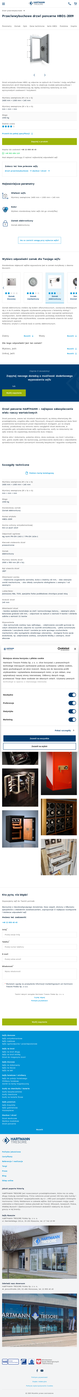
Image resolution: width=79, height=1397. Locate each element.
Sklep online (7, 1180)
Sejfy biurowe (8, 1062)
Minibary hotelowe (10, 1081)
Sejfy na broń (8, 1048)
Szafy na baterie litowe (12, 1097)
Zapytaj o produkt (39, 141)
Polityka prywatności (39, 1001)
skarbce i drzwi (41, 171)
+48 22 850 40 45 (28, 149)
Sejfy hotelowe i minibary (14, 1075)
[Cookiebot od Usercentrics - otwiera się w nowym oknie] (57, 649)
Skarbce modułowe (10, 1121)
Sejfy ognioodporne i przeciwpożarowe (19, 1044)
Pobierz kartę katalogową (39, 473)
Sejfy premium (8, 1102)
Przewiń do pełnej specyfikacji (17, 133)
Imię (4, 929)
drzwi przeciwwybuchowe (18, 171)
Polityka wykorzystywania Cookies (39, 1386)
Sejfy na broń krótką (11, 1054)
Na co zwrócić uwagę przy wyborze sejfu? (39, 240)
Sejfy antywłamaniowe (12, 1038)
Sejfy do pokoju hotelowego (14, 1078)
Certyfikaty (7, 1156)
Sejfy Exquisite (8, 1105)
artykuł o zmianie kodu (22, 323)
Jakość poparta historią (13, 1188)
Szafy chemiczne (9, 1094)
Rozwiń (29, 336)
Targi (4, 1166)
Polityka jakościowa (11, 1152)
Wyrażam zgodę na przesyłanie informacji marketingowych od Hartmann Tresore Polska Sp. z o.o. (39, 985)
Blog (4, 1176)
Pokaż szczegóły (63, 730)
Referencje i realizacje (12, 1161)
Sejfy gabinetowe (10, 1107)
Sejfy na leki (7, 1070)
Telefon (6, 941)
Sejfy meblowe (8, 1041)
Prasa (4, 1171)
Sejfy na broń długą (11, 1052)
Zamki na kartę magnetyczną (15, 1084)
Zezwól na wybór (39, 746)
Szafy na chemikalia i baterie (16, 1088)
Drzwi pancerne (9, 1123)
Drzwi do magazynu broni (14, 1057)
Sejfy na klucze (8, 1068)
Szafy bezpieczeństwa (12, 1092)
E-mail (5, 954)
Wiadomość (7, 966)
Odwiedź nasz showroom (13, 1283)
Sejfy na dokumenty (11, 1065)
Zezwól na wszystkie (39, 738)
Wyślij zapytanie (14, 393)
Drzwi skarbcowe (9, 1118)
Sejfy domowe (8, 1035)
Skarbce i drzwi (9, 1115)
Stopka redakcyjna (39, 1381)
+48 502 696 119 (11, 153)
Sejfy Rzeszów (8, 1215)
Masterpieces (8, 1110)
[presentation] (22, 1010)
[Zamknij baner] (75, 649)
